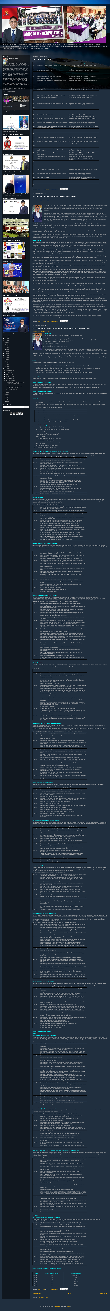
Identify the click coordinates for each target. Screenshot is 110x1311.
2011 (6, 355)
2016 (6, 366)
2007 (6, 347)
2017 (6, 368)
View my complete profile (9, 91)
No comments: (54, 189)
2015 (6, 364)
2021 (6, 399)
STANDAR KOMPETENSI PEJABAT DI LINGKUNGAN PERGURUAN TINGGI (61, 329)
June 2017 (8, 374)
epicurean (57, 1306)
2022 (6, 401)
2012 (6, 357)
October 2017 (9, 378)
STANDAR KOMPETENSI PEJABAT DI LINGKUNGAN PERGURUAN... (15, 383)
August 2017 (9, 376)
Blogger (68, 1306)
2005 (6, 342)
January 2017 (9, 370)
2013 (6, 359)
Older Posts (104, 1294)
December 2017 (10, 380)
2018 (6, 392)
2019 (6, 394)
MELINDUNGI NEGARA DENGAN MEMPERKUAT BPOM (54, 197)
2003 (6, 338)
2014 (6, 362)
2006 (6, 345)
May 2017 (8, 372)
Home (70, 1294)
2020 (6, 397)
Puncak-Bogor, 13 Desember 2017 (41, 331)
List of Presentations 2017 (42, 59)
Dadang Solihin (14, 58)
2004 (6, 340)
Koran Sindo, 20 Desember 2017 (40, 201)
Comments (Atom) (43, 1297)
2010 (6, 353)
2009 (6, 351)
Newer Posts (36, 1294)
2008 (6, 349)
